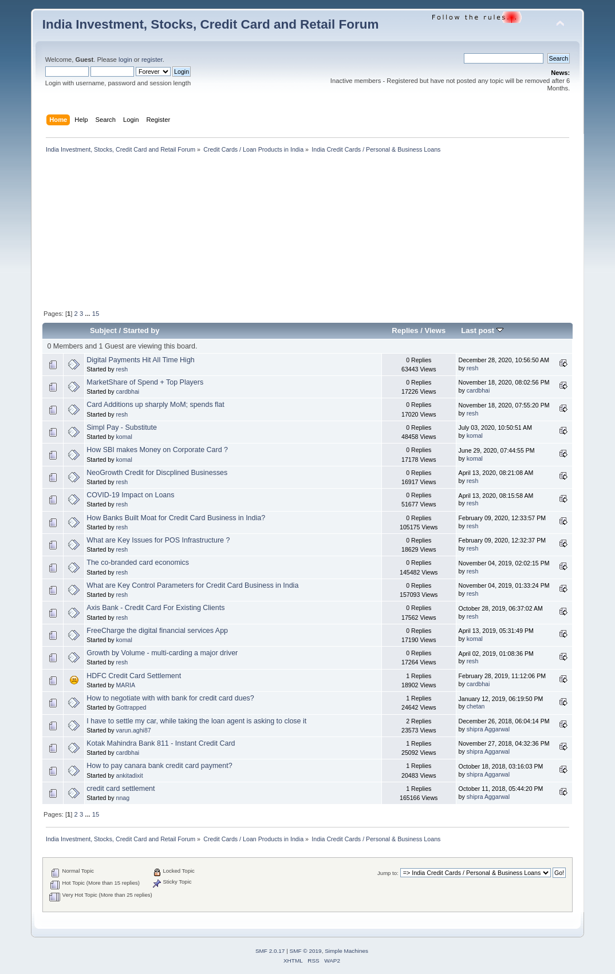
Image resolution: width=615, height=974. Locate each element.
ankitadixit (129, 775)
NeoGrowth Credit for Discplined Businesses (156, 473)
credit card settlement (120, 789)
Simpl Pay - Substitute (121, 427)
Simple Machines (346, 951)
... (88, 313)
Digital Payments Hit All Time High (140, 360)
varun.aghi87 (133, 730)
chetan (476, 706)
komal (124, 436)
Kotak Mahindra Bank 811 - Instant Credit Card (160, 743)
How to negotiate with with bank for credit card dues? (170, 698)
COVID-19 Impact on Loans (130, 495)
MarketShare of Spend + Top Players (144, 382)
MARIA (126, 685)
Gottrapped (131, 707)
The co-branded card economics (137, 563)
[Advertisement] (175, 232)
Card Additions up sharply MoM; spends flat (155, 405)
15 (95, 313)
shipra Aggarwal (488, 729)
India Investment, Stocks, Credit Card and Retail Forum (210, 24)
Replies (405, 330)
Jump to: (388, 873)
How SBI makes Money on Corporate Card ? (157, 450)
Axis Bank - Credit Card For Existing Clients (155, 608)
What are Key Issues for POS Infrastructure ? (158, 540)
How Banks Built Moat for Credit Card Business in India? (175, 518)
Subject (103, 330)
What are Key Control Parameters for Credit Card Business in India (192, 585)
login (125, 59)
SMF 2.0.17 (270, 951)
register (152, 59)
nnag (123, 797)
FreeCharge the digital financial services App (157, 631)
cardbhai (128, 391)
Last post (482, 330)
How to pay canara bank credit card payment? (159, 766)
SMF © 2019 (306, 951)
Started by (141, 330)
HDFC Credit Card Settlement (133, 676)
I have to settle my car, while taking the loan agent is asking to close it (196, 721)
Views (435, 330)
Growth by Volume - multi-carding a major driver (162, 653)
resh (122, 369)
